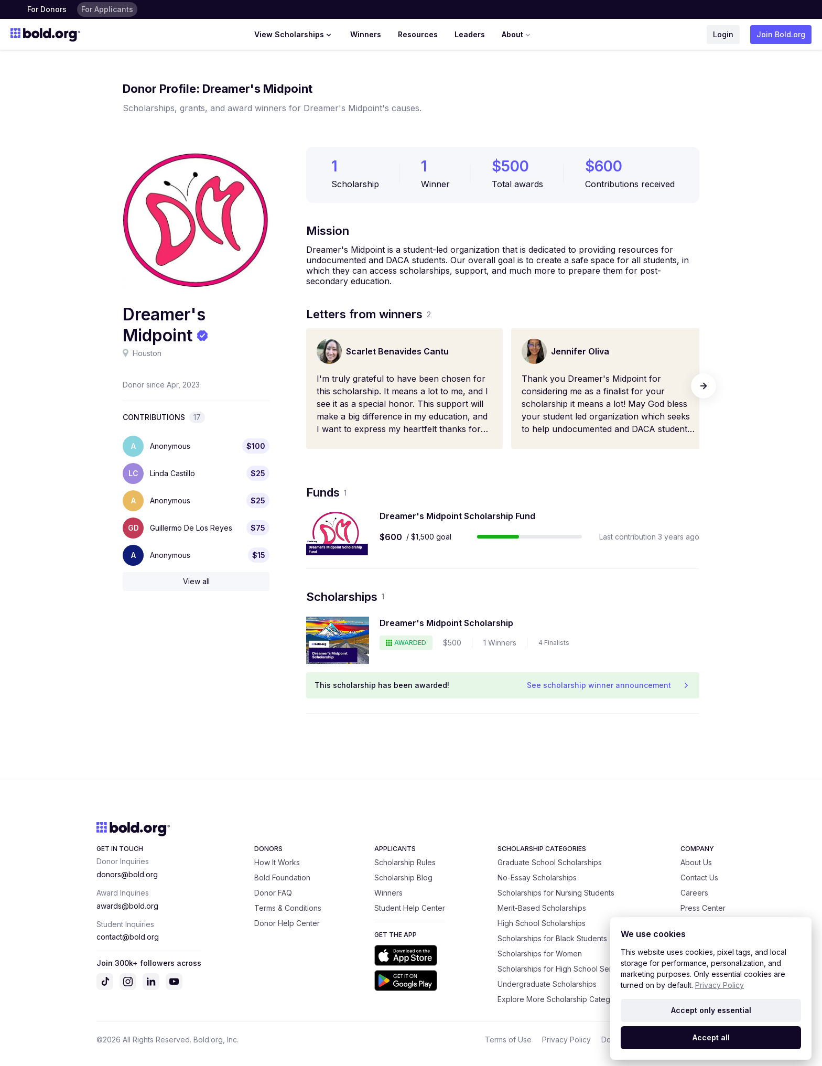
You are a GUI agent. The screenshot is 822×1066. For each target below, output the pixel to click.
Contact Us (699, 877)
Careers (694, 892)
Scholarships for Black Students (552, 938)
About (517, 34)
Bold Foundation (282, 877)
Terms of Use (508, 1039)
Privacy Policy (566, 1039)
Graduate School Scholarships (549, 862)
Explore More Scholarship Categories (562, 999)
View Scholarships (293, 34)
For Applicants (107, 9)
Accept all (711, 1037)
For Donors (47, 9)
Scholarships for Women (539, 953)
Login (723, 34)
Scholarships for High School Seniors (561, 968)
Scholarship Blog (403, 877)
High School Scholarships (541, 923)
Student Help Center (409, 907)
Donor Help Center (287, 923)
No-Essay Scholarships (537, 877)
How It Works (277, 862)
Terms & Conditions (287, 907)
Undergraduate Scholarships (547, 983)
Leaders (470, 34)
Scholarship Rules (405, 862)
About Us (696, 862)
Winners (365, 34)
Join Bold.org (780, 34)
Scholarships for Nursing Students (555, 892)
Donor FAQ (273, 892)
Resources (418, 34)
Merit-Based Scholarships (541, 907)
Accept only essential (711, 1010)
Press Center (703, 907)
